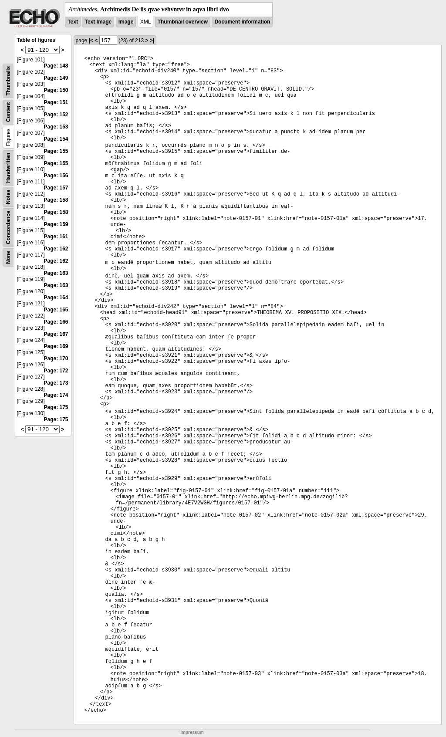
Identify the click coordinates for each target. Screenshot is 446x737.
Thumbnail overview (183, 22)
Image (126, 22)
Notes (8, 196)
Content (8, 112)
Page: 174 (56, 395)
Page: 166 (56, 322)
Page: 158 (56, 200)
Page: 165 (56, 310)
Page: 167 (56, 334)
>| (152, 40)
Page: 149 (56, 78)
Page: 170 (56, 358)
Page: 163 (56, 273)
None (8, 257)
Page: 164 (56, 297)
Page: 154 (56, 139)
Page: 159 (56, 224)
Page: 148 (56, 66)
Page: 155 (56, 151)
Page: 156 (56, 175)
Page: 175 (56, 407)
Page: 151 (56, 102)
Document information (242, 22)
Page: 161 (56, 236)
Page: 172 (56, 371)
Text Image (98, 22)
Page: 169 (56, 346)
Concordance (8, 227)
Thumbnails (8, 80)
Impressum (191, 732)
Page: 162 (56, 249)
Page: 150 (56, 90)
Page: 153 (56, 127)
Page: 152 (56, 115)
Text (73, 22)
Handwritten (8, 168)
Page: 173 (56, 383)
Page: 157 (56, 188)
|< (91, 40)
